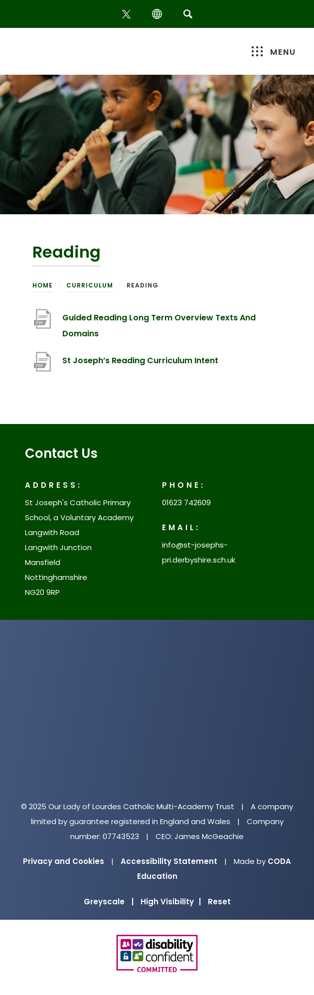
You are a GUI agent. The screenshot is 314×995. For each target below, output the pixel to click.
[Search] (187, 13)
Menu (274, 52)
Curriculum (89, 285)
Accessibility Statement (169, 861)
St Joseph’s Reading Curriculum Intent (140, 360)
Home (42, 285)
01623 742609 (186, 502)
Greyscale (109, 901)
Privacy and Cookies (63, 861)
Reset (219, 901)
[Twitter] (127, 14)
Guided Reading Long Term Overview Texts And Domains (159, 325)
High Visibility (171, 901)
